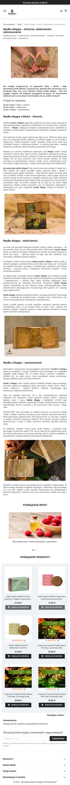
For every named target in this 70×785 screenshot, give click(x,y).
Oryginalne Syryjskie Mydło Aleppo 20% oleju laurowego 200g (52, 695)
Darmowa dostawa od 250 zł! (35, 3)
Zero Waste (60, 36)
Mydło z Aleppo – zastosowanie (16, 109)
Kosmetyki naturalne (10, 38)
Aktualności (51, 36)
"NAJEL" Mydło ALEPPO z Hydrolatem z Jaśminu (18, 646)
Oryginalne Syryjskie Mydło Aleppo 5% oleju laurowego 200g (52, 646)
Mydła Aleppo (33, 400)
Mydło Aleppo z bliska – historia (16, 105)
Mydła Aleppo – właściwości (14, 107)
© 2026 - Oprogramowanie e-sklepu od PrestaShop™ (35, 782)
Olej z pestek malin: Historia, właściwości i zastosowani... (35, 542)
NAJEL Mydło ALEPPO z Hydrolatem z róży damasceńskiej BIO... (52, 597)
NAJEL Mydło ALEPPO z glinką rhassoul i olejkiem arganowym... (18, 597)
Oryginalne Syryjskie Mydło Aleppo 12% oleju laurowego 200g (18, 695)
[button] (33, 549)
